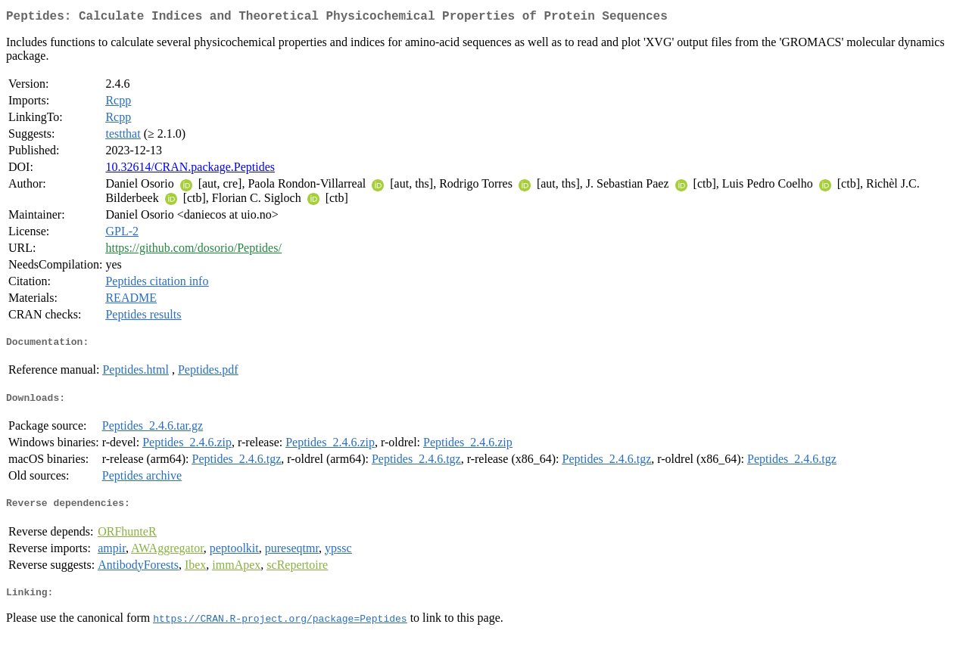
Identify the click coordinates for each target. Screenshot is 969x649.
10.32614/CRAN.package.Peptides (190, 169)
